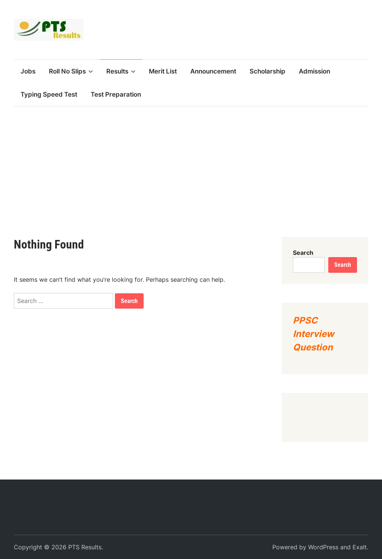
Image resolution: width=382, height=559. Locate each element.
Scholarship (267, 71)
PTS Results (84, 547)
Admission (314, 71)
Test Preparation (116, 94)
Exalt (360, 547)
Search (303, 252)
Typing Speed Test (49, 94)
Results (120, 71)
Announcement (213, 71)
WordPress (323, 547)
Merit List (163, 71)
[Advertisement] (191, 162)
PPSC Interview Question (313, 334)
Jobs (28, 71)
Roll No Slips (71, 71)
